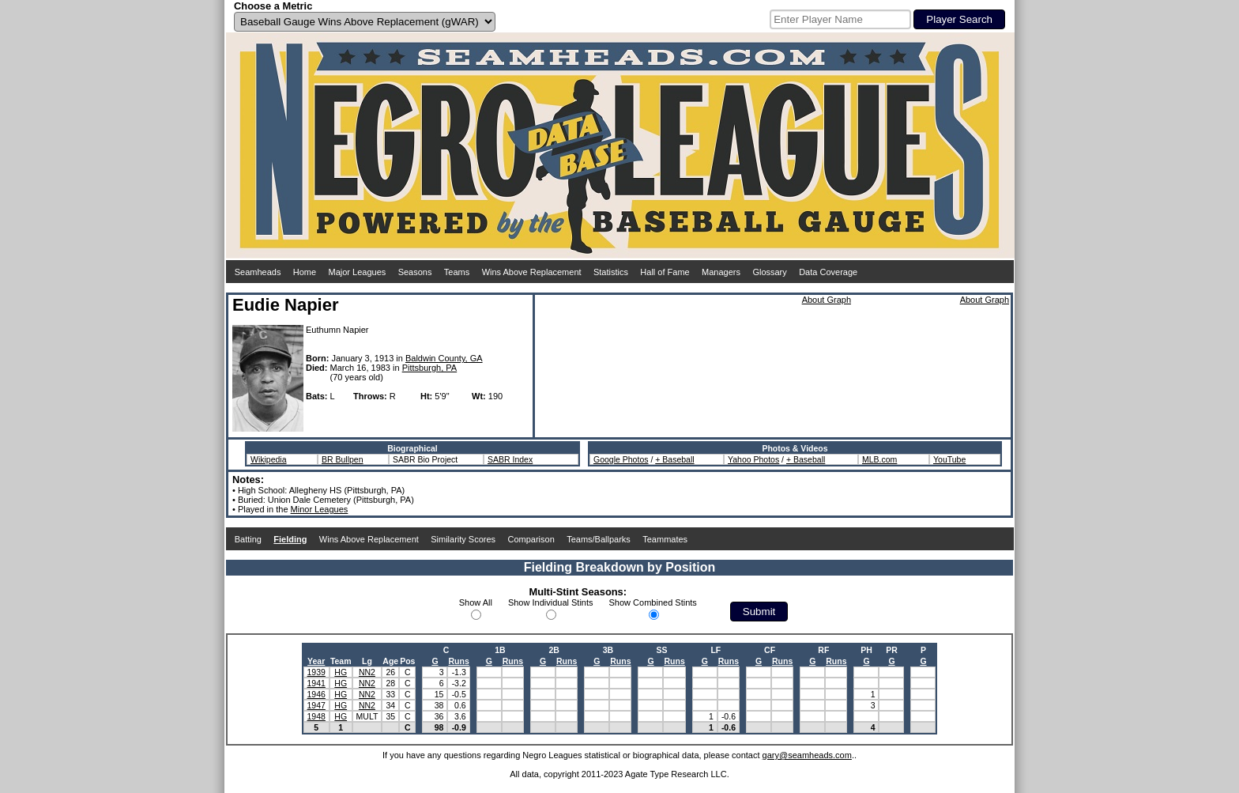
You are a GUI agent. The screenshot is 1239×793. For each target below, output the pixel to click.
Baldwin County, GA (444, 358)
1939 (316, 672)
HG (340, 672)
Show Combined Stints (653, 602)
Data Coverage (828, 272)
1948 (316, 716)
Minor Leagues (319, 509)
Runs (458, 661)
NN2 (367, 672)
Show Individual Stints (550, 602)
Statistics (610, 272)
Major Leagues (357, 272)
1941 (316, 683)
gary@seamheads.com (807, 755)
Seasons (415, 272)
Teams (456, 272)
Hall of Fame (664, 272)
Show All (475, 602)
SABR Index (510, 459)
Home (304, 272)
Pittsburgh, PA (430, 367)
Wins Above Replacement (532, 272)
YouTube (949, 459)
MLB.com (879, 459)
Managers (721, 272)
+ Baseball (674, 459)
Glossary (769, 272)
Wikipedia (268, 459)
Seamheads (258, 272)
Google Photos (620, 459)
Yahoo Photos (753, 459)
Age (390, 661)
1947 (316, 705)
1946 (316, 694)
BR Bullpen (342, 459)
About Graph (826, 299)
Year (316, 661)
